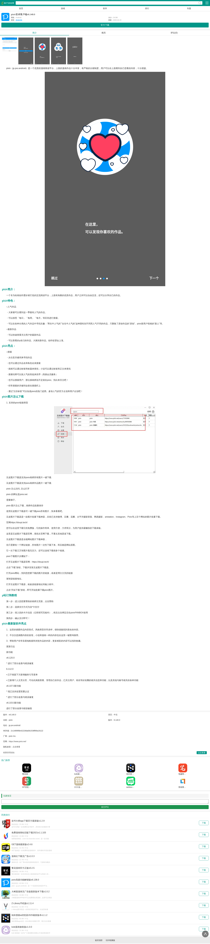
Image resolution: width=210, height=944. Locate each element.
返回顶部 (98, 941)
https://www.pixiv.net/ (17, 741)
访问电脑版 (110, 941)
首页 (21, 8)
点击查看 (16, 747)
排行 (147, 8)
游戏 (63, 8)
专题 (189, 8)
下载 (204, 823)
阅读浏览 (19, 20)
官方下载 (105, 25)
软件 (105, 8)
